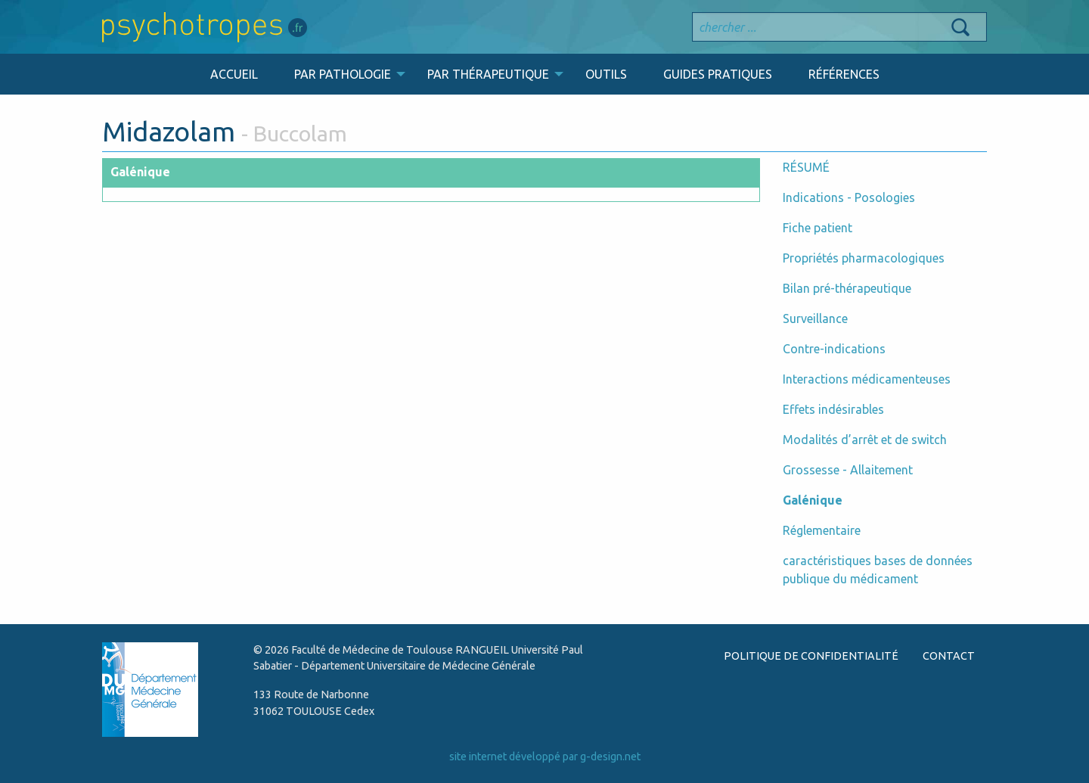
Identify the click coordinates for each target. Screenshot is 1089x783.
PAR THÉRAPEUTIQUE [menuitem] (488, 74)
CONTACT (949, 656)
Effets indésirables (833, 409)
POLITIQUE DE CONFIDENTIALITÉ (811, 656)
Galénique (812, 500)
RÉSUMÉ (806, 167)
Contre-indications (834, 349)
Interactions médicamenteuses (867, 379)
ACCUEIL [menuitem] (234, 74)
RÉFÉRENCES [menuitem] (844, 74)
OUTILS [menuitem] (606, 74)
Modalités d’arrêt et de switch (865, 439)
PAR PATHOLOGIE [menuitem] (342, 74)
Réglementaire (822, 530)
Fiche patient (817, 228)
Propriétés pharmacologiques (864, 258)
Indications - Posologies (849, 197)
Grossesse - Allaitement (848, 470)
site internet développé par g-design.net (545, 756)
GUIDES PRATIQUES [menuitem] (717, 74)
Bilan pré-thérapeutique (847, 288)
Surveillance (815, 318)
